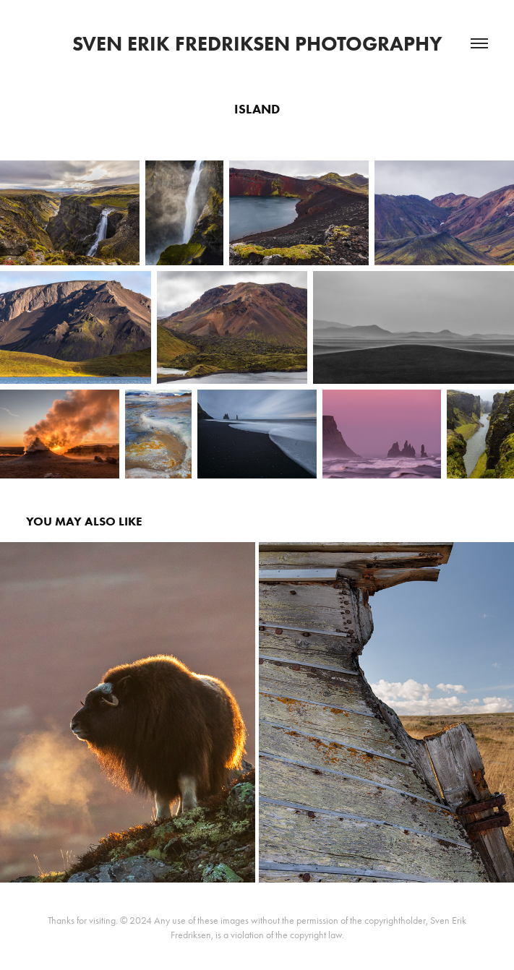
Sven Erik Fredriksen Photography (257, 43)
